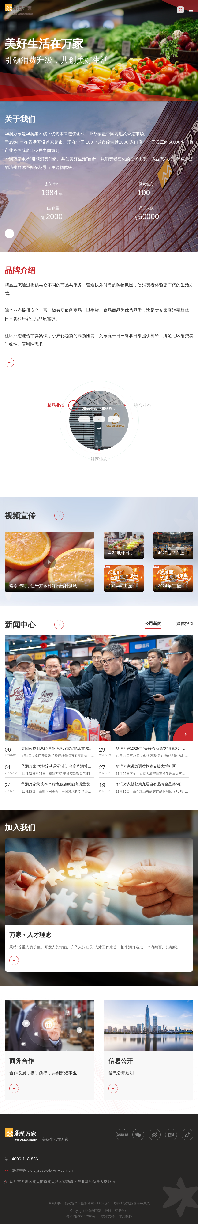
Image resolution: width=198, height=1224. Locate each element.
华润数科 (125, 1216)
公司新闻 (153, 623)
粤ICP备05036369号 (81, 1216)
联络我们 (103, 1203)
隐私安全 (71, 1203)
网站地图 (54, 1203)
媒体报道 (184, 623)
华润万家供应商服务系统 (132, 1203)
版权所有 (87, 1203)
